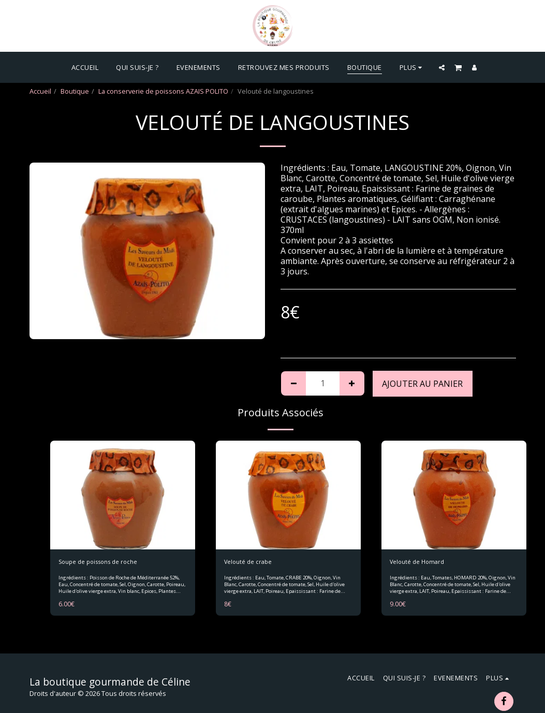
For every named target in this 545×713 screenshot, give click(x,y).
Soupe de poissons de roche (103, 562)
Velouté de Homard (420, 562)
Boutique (75, 91)
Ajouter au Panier (422, 383)
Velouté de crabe (250, 562)
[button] (441, 67)
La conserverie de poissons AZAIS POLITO (163, 91)
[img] (122, 495)
